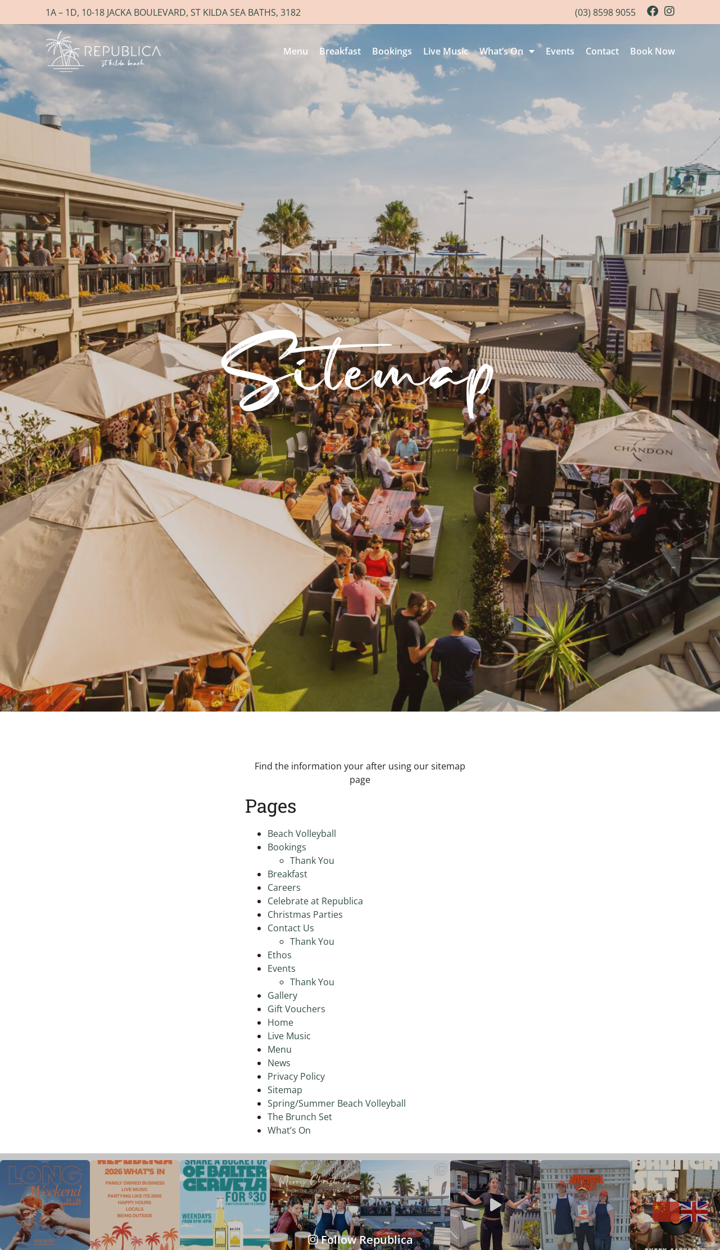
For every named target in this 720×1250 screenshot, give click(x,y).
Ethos (280, 955)
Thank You (312, 860)
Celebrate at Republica (315, 901)
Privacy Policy (296, 1076)
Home (280, 1022)
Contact (602, 51)
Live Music (445, 51)
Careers (284, 887)
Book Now (652, 51)
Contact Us (291, 928)
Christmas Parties (305, 914)
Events (560, 51)
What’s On (507, 51)
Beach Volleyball (302, 833)
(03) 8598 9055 (605, 12)
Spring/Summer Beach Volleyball (337, 1103)
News (279, 1063)
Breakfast (340, 51)
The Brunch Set (300, 1117)
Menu (295, 51)
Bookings (392, 51)
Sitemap (285, 1090)
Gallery (282, 995)
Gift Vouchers (296, 1009)
